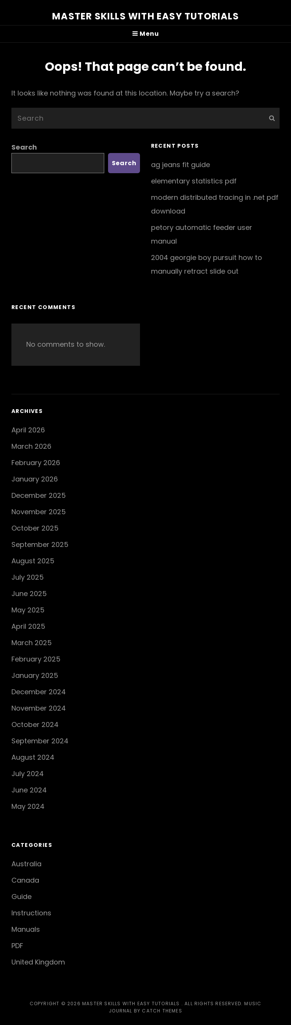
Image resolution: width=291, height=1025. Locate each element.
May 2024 (28, 806)
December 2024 (38, 692)
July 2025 (27, 577)
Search (24, 147)
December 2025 (38, 495)
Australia (26, 864)
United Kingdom (38, 962)
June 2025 (29, 593)
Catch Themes (162, 1010)
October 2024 (35, 724)
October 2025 (35, 528)
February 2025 (35, 659)
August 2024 (32, 757)
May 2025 (28, 610)
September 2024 (39, 741)
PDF (17, 945)
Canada (25, 880)
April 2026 (28, 430)
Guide (21, 896)
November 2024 (38, 708)
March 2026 (31, 446)
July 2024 (27, 773)
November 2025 (38, 511)
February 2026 (35, 462)
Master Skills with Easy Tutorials (145, 16)
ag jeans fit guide (180, 164)
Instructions (31, 913)
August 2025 (32, 561)
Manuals (25, 929)
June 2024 (29, 790)
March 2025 (31, 642)
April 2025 (28, 626)
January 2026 (34, 479)
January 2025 (34, 675)
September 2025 (39, 544)
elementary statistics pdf (194, 181)
